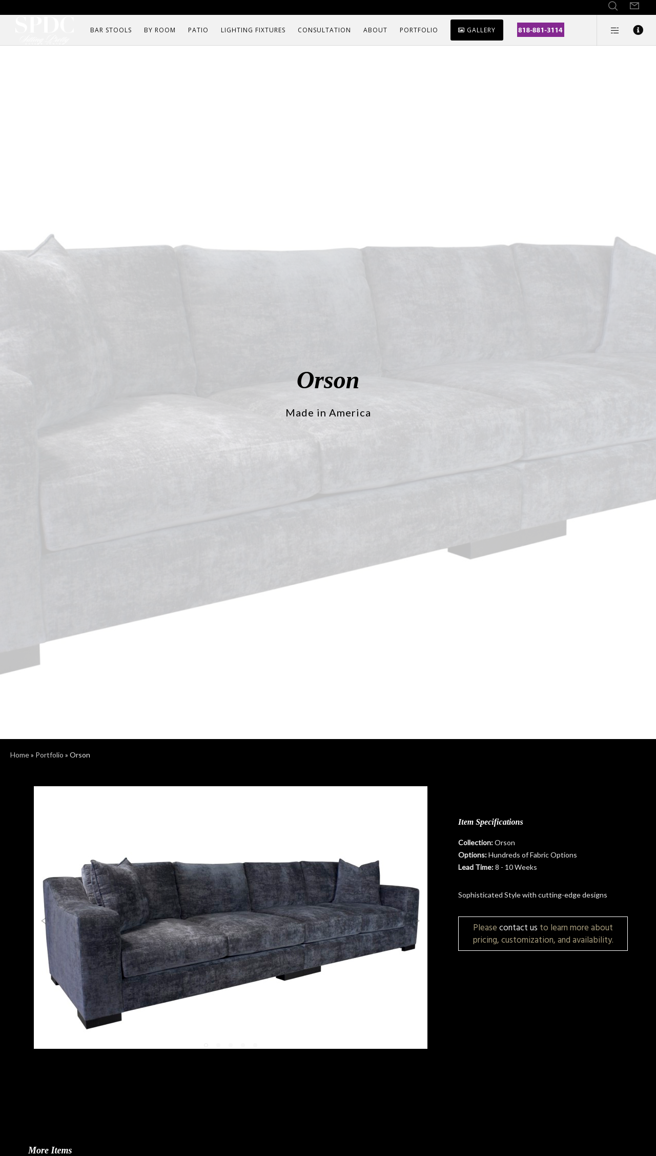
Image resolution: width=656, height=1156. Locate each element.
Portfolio (49, 754)
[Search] (613, 6)
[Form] (634, 6)
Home (19, 754)
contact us (518, 927)
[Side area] (608, 30)
